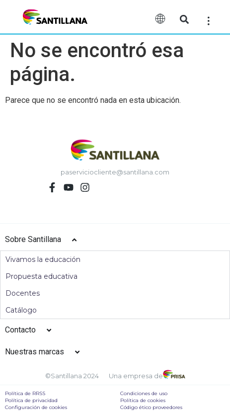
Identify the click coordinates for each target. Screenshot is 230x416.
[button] (184, 19)
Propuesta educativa (41, 276)
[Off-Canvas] (208, 20)
